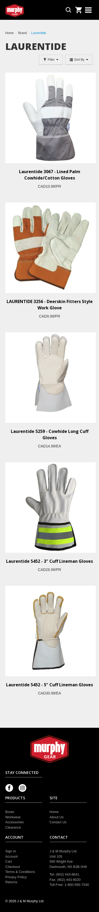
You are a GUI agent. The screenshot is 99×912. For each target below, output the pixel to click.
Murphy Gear (27, 10)
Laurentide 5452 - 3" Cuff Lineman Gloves (49, 561)
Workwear (13, 817)
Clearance (13, 827)
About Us (57, 817)
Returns (11, 882)
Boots (9, 812)
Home (54, 812)
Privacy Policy (16, 877)
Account (11, 856)
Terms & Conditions (20, 872)
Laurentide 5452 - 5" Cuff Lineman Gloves (49, 685)
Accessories (14, 822)
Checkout (12, 867)
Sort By (78, 60)
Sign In (10, 851)
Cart (8, 861)
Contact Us (58, 822)
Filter (50, 60)
